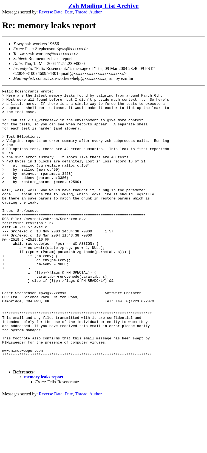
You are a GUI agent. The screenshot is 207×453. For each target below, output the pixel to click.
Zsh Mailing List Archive (103, 5)
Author (95, 12)
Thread (81, 12)
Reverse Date (51, 12)
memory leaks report (43, 431)
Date (69, 12)
